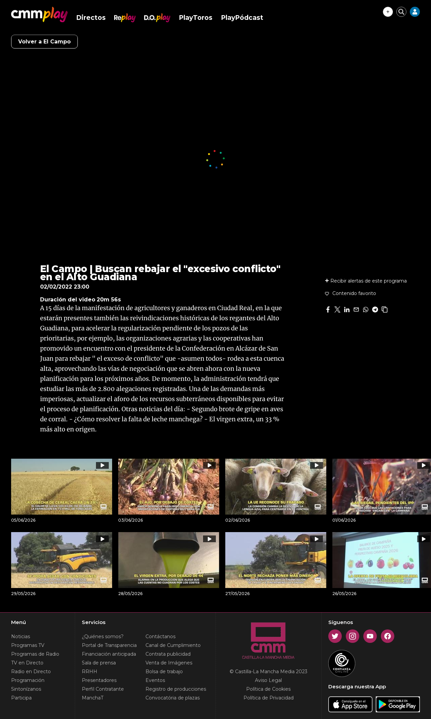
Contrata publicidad (168, 654)
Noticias (20, 636)
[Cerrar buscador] (401, 12)
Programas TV (27, 645)
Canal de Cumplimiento (173, 645)
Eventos (155, 680)
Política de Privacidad (268, 698)
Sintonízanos (26, 689)
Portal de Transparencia (109, 645)
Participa (21, 698)
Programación (27, 680)
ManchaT (92, 698)
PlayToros (195, 18)
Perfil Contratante (103, 689)
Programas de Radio (35, 654)
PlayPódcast (242, 18)
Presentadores (99, 680)
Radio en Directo (31, 671)
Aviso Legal (268, 680)
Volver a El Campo (44, 41)
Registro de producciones (175, 689)
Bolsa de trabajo (164, 671)
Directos (91, 18)
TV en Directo (27, 663)
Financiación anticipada (109, 654)
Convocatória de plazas (172, 698)
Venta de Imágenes (168, 663)
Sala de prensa (99, 663)
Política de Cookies (268, 689)
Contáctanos (160, 636)
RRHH (89, 671)
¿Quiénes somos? (103, 636)
